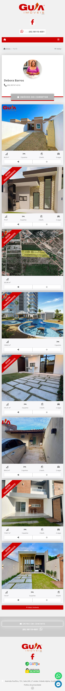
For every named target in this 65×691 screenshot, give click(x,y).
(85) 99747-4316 (12, 85)
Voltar (58, 49)
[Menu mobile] (4, 40)
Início (6, 49)
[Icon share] (32, 22)
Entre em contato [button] (32, 624)
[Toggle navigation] (58, 40)
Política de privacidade (32, 685)
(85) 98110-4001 (37, 31)
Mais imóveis (32, 607)
